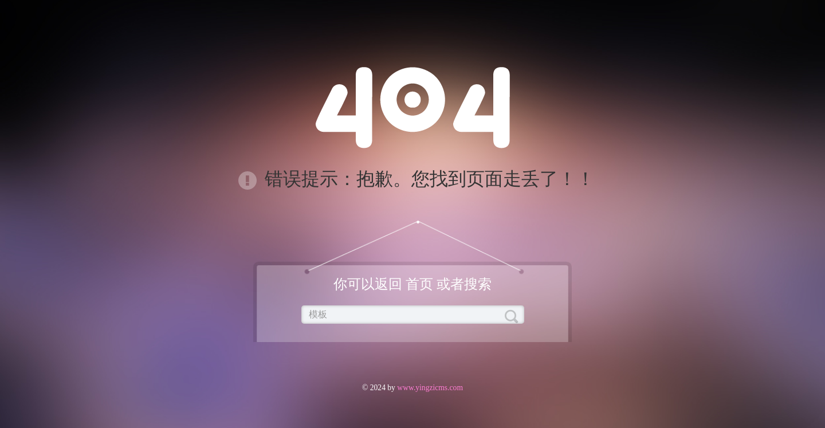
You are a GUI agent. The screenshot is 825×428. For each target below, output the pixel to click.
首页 (419, 284)
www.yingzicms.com (429, 387)
